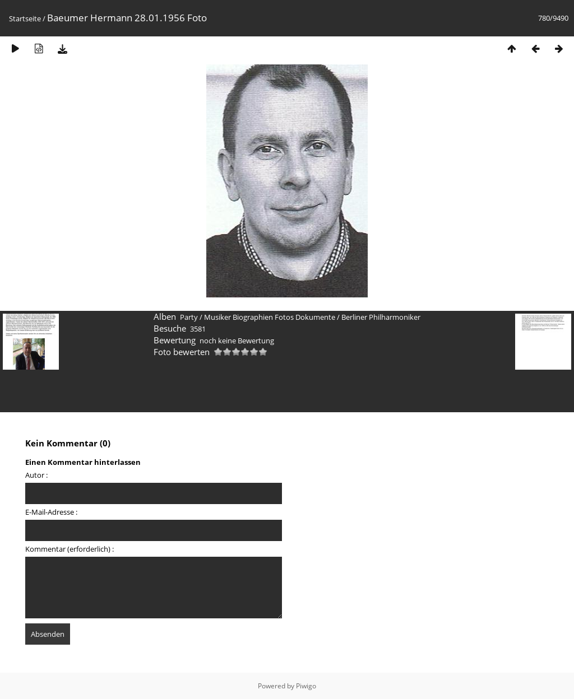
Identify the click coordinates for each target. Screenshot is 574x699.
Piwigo (306, 686)
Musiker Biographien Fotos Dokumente (269, 317)
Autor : (36, 475)
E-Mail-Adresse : (51, 512)
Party (189, 317)
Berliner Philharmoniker (380, 317)
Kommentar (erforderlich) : (69, 549)
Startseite (25, 18)
